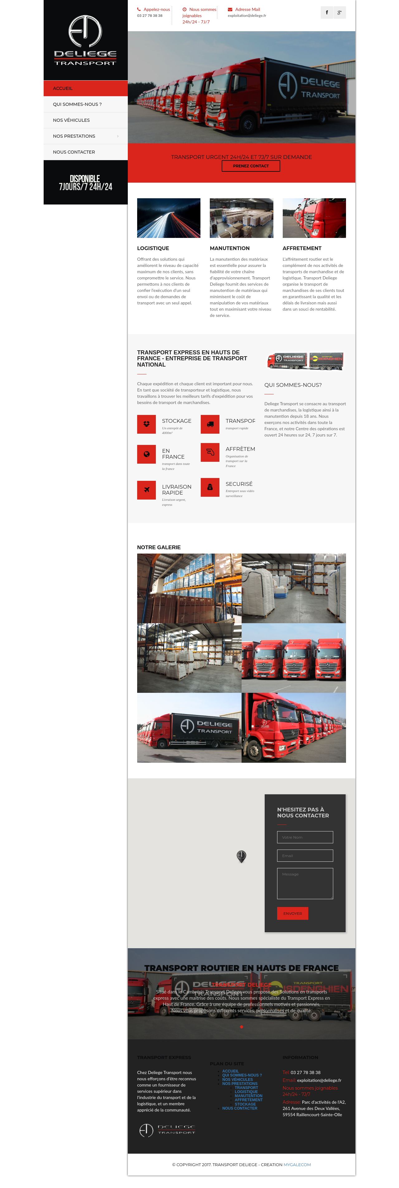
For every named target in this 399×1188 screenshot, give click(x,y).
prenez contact (251, 166)
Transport (246, 1088)
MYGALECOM (297, 1164)
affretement (302, 248)
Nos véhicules (71, 120)
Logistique (153, 248)
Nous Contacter (74, 152)
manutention (230, 248)
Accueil (63, 88)
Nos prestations (74, 136)
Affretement (248, 1100)
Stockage (245, 1104)
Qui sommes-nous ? (77, 104)
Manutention (248, 1096)
